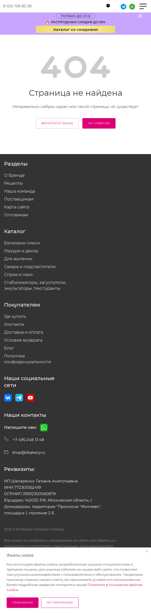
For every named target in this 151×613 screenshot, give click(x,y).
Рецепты (13, 183)
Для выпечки (18, 258)
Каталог (15, 231)
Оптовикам (16, 214)
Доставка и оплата (23, 332)
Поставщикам (19, 199)
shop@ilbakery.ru (24, 452)
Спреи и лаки (18, 274)
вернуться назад (57, 123)
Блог (9, 348)
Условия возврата (23, 340)
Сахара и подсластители (30, 266)
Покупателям (22, 305)
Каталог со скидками (75, 29)
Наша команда (19, 191)
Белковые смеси (22, 243)
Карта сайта (16, 207)
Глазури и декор (21, 250)
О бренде (14, 175)
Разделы (16, 164)
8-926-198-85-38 (17, 6)
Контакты (14, 324)
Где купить (15, 316)
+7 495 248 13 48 (24, 439)
